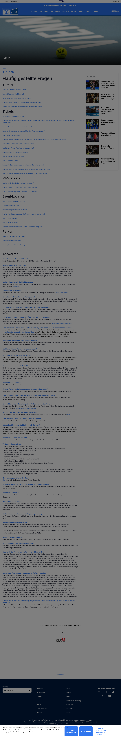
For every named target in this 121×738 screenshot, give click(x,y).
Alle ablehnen (86, 731)
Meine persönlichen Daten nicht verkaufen (101, 731)
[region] (60, 731)
